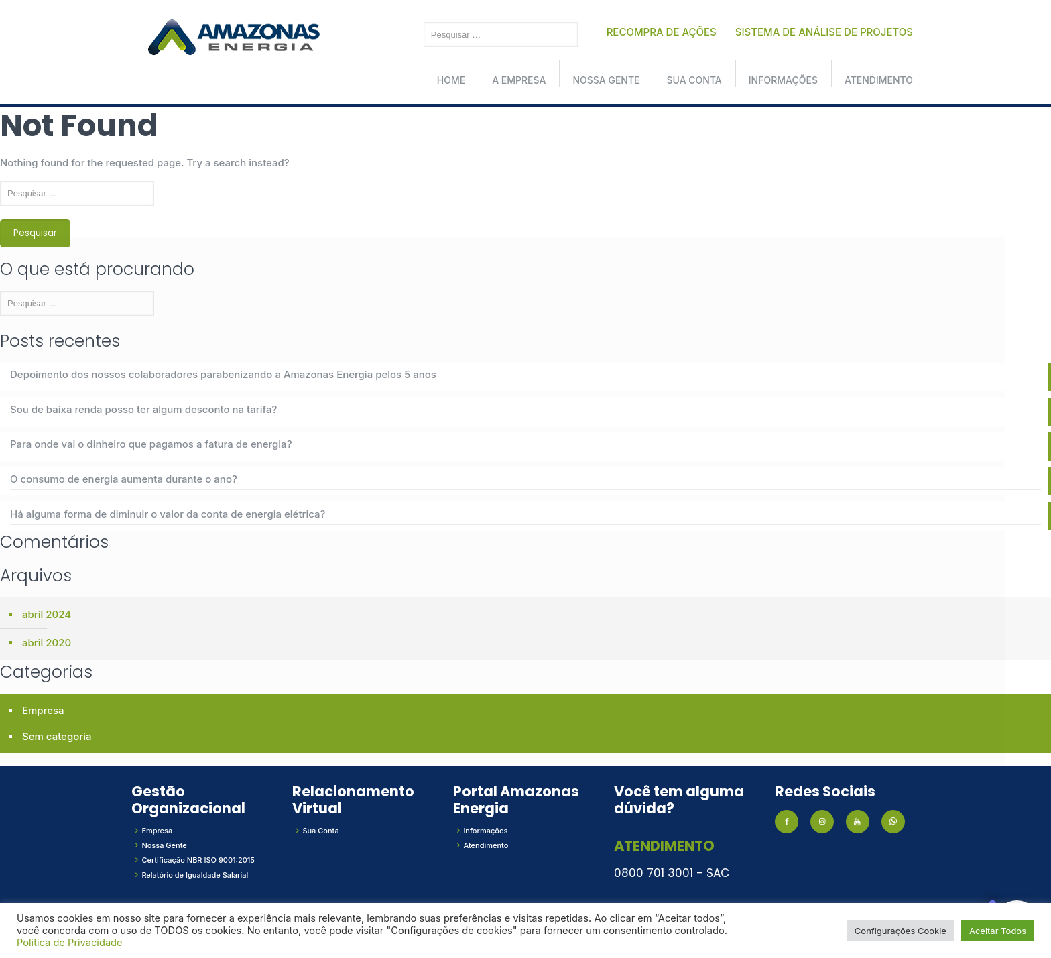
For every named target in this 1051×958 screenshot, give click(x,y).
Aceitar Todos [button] (997, 930)
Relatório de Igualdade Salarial (194, 875)
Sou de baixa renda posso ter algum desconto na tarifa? (143, 409)
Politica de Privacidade (70, 943)
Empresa (43, 710)
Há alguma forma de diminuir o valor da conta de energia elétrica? (167, 513)
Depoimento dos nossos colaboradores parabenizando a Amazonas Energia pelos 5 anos (223, 374)
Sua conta (694, 80)
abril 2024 (46, 614)
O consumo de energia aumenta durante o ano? (123, 479)
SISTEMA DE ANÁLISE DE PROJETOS (824, 31)
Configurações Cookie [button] (900, 930)
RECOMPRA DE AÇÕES (662, 31)
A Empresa (519, 80)
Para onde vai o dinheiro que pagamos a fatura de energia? (151, 444)
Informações (783, 80)
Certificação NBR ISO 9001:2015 (198, 860)
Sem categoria (57, 736)
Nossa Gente (605, 80)
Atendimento (879, 80)
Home (451, 80)
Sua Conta (320, 830)
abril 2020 (46, 642)
